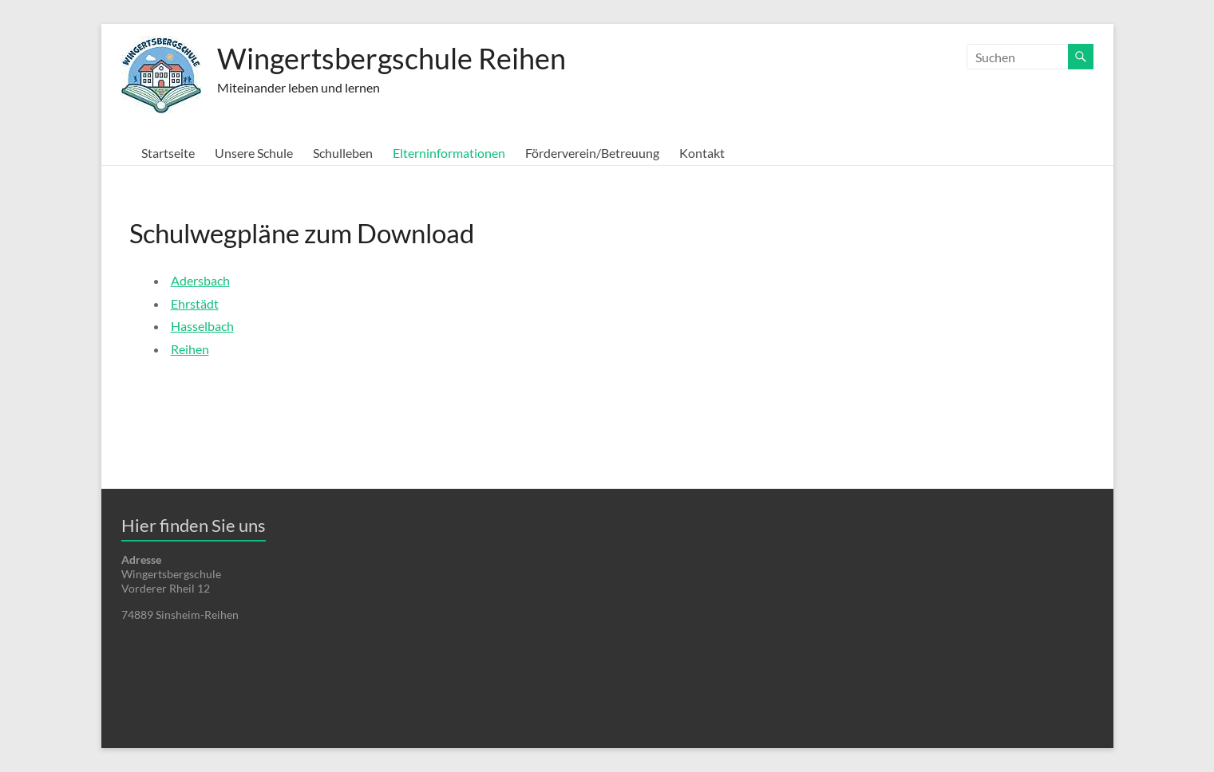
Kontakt (702, 152)
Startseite (168, 152)
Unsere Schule (254, 152)
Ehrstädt (195, 303)
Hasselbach (202, 325)
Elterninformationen (449, 152)
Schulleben (343, 152)
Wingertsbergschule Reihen (391, 58)
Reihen (190, 348)
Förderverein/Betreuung (592, 152)
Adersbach (200, 280)
